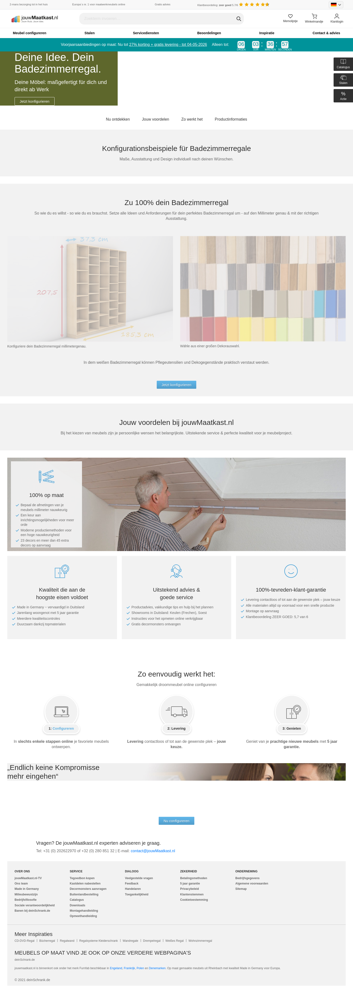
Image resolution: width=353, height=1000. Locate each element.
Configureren (63, 728)
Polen (140, 968)
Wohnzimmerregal (200, 940)
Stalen (89, 33)
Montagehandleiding (84, 910)
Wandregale (130, 940)
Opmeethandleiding (83, 916)
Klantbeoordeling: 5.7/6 (217, 5)
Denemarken (157, 968)
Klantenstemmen (192, 894)
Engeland (116, 968)
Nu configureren (176, 821)
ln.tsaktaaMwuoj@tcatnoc (153, 851)
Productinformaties (231, 119)
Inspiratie (266, 33)
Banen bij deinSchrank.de (32, 910)
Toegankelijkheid (136, 894)
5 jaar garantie (190, 883)
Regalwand (67, 940)
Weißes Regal (174, 940)
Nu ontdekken (118, 119)
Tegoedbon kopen (82, 878)
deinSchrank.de (25, 959)
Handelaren (133, 889)
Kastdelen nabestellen (85, 883)
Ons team (21, 883)
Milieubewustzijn (26, 894)
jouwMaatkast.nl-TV (28, 878)
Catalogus (77, 899)
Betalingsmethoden (193, 878)
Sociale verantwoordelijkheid (35, 905)
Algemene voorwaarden (251, 883)
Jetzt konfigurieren (34, 101)
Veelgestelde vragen (139, 878)
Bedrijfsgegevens (247, 878)
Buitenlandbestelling (84, 894)
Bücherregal (47, 940)
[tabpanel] (176, 78)
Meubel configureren (29, 33)
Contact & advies (326, 33)
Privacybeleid (189, 889)
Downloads (77, 905)
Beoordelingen (209, 33)
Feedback (131, 883)
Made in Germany (27, 889)
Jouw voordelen (155, 119)
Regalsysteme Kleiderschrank (98, 940)
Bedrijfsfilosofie (26, 899)
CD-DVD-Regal (24, 940)
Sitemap (241, 889)
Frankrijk (129, 968)
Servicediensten (146, 33)
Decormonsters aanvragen (88, 889)
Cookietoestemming (194, 899)
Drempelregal (152, 940)
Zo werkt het (192, 119)
